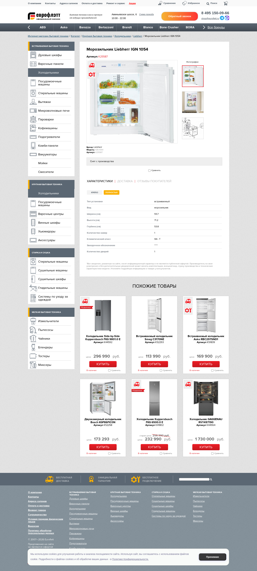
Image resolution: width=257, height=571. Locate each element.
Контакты (50, 3)
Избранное (194, 3)
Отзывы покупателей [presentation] (154, 181)
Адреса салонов (69, 3)
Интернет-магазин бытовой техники (48, 36)
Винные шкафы (49, 223)
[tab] (101, 181)
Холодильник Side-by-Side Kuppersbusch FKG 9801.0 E (102, 337)
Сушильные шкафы (52, 279)
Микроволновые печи (53, 111)
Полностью (111, 192)
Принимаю (212, 557)
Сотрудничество (37, 514)
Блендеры (45, 347)
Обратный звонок (179, 16)
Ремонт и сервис (115, 3)
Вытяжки (44, 102)
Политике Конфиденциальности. (130, 559)
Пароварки (46, 119)
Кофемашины (47, 128)
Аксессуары (46, 240)
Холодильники (122, 36)
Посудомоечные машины (50, 82)
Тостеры (44, 356)
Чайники (44, 338)
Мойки (42, 163)
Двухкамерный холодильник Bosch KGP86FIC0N (102, 420)
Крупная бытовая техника (97, 36)
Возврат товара (37, 510)
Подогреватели (49, 137)
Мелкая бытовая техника (46, 312)
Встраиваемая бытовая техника (50, 46)
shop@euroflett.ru (210, 18)
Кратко (94, 192)
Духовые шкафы (50, 55)
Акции (132, 3)
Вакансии (33, 526)
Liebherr (137, 36)
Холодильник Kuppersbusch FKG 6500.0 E (154, 420)
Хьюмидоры (46, 231)
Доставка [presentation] (125, 181)
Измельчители (48, 321)
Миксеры (44, 365)
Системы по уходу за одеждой (53, 298)
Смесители (46, 172)
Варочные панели (50, 64)
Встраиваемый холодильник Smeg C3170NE (154, 337)
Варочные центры (51, 214)
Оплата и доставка (92, 3)
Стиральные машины (53, 93)
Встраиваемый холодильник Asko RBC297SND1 (206, 337)
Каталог (75, 36)
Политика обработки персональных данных (41, 532)
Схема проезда (146, 14)
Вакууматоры (47, 154)
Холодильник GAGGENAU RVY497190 (206, 420)
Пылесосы (45, 330)
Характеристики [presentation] (100, 181)
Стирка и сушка (41, 252)
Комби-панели (48, 146)
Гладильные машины (53, 288)
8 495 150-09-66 (215, 13)
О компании (34, 3)
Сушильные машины (52, 270)
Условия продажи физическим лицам (45, 520)
